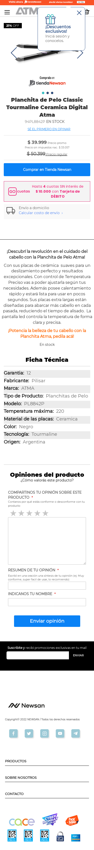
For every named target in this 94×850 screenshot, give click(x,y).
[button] (14, 53)
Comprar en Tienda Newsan (47, 169)
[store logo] (31, 10)
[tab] (47, 210)
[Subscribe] (78, 655)
